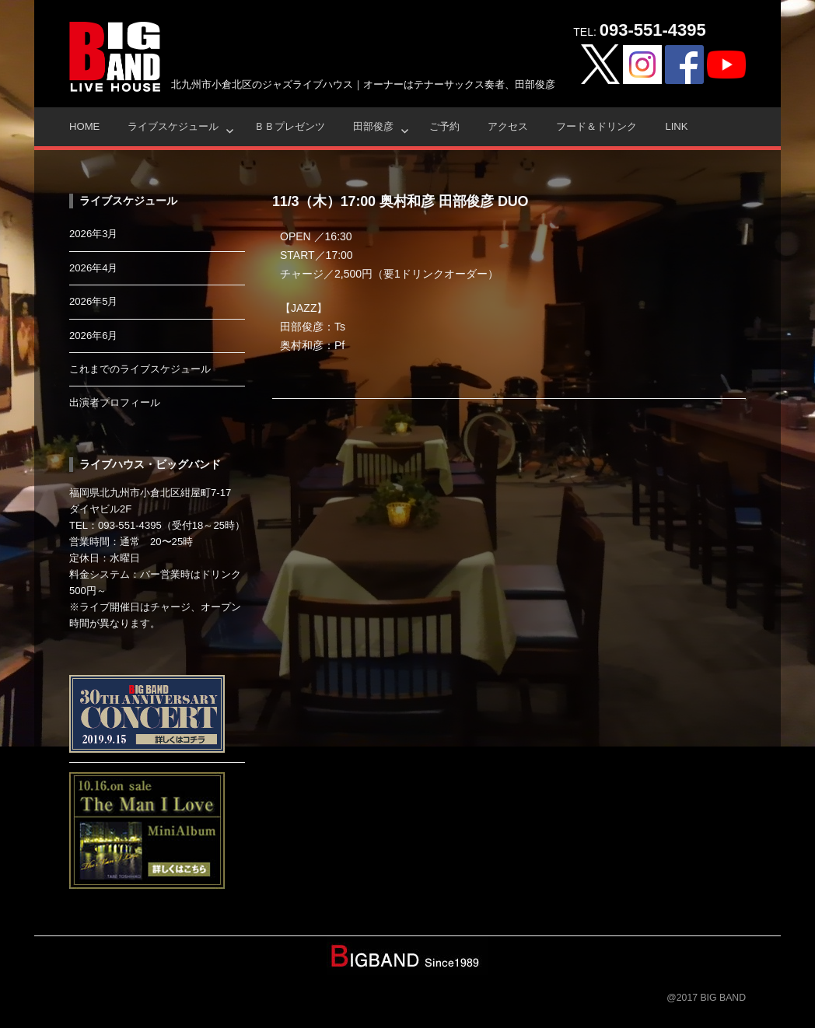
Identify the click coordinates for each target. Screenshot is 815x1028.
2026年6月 (93, 335)
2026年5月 (93, 301)
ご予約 (444, 126)
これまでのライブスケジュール (140, 369)
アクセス (508, 126)
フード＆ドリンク (596, 126)
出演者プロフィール (114, 402)
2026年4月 (93, 268)
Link (676, 126)
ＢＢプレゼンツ (289, 126)
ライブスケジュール (173, 126)
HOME (84, 126)
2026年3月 (93, 234)
